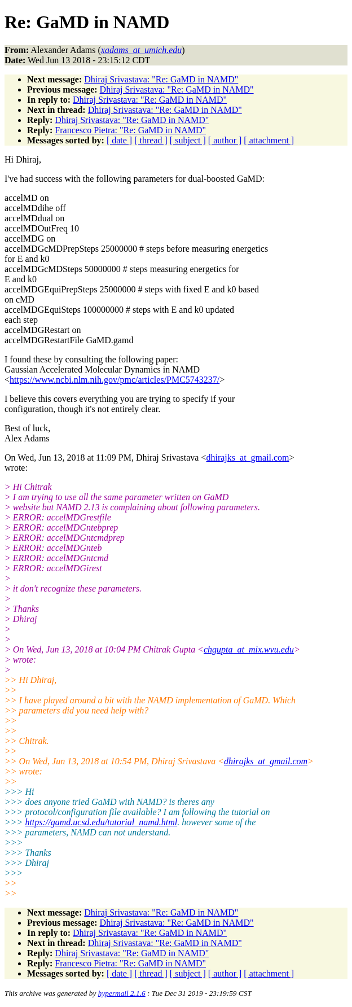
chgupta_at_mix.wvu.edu (249, 649)
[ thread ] (151, 140)
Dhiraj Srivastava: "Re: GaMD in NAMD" (161, 79)
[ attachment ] (269, 140)
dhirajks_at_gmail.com (247, 457)
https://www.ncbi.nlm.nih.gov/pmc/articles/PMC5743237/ (114, 379)
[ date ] (119, 140)
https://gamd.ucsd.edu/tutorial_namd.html (101, 822)
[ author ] (225, 140)
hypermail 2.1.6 (122, 993)
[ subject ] (188, 140)
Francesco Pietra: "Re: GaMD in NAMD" (130, 130)
